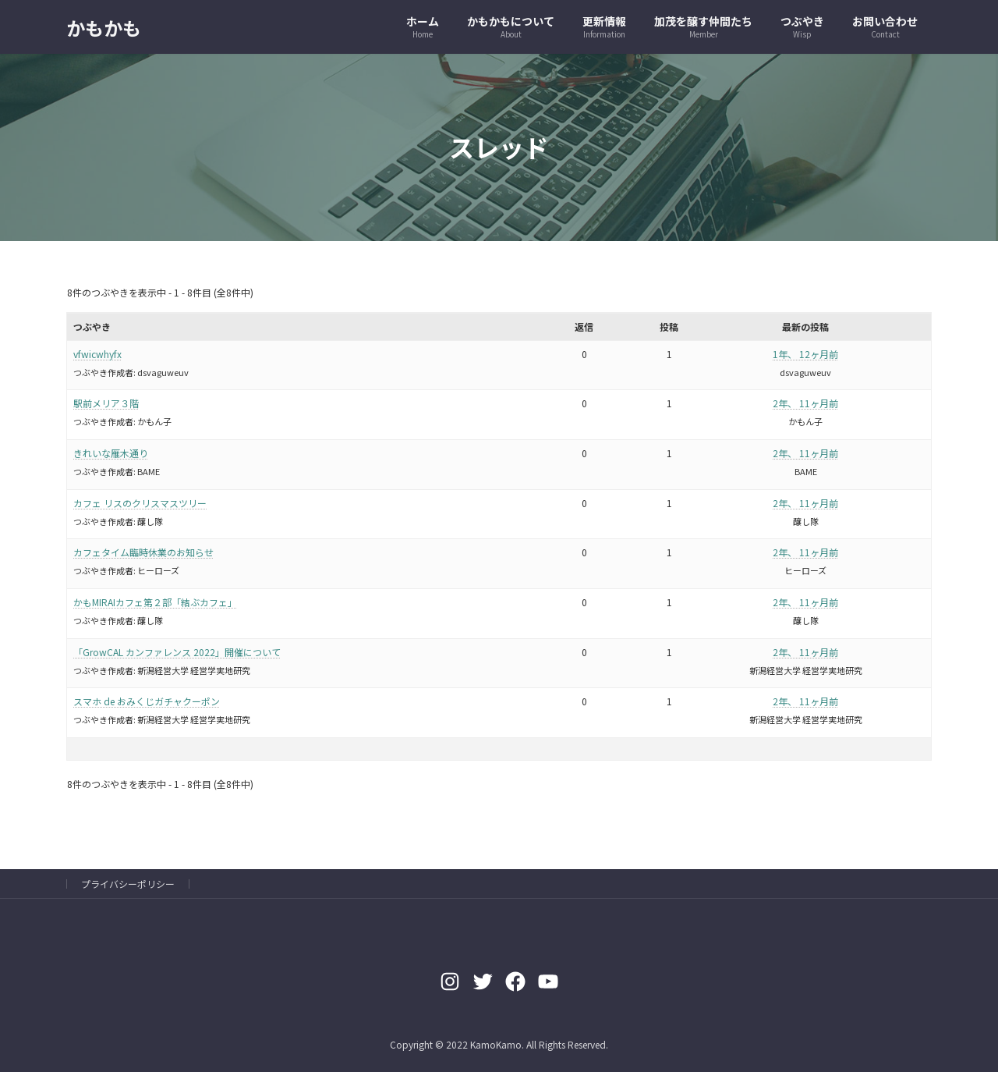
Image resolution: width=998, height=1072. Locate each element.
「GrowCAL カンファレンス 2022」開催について (177, 651)
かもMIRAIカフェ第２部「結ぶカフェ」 (155, 602)
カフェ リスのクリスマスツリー (140, 502)
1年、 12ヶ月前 (805, 353)
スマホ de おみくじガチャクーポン (146, 701)
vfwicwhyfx (97, 353)
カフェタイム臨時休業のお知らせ (143, 552)
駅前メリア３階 (106, 403)
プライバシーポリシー (128, 883)
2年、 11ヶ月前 (805, 403)
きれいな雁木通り (110, 453)
